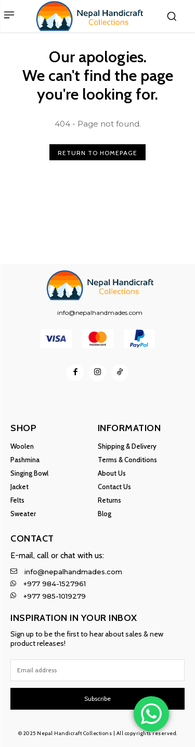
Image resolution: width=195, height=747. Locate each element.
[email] (97, 670)
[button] (171, 16)
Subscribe (97, 698)
